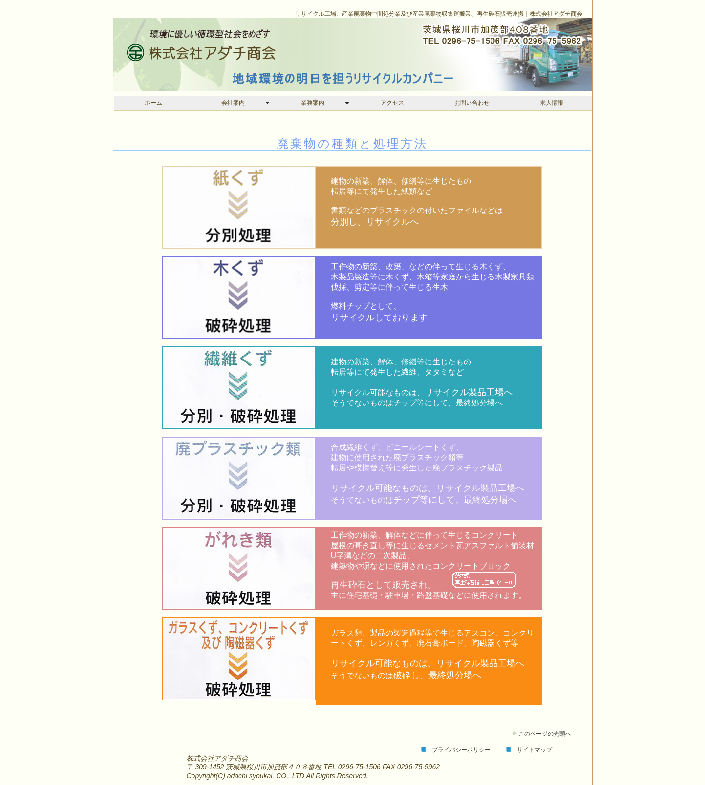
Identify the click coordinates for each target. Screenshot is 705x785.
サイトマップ (534, 749)
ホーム (153, 102)
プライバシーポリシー (461, 749)
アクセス (392, 102)
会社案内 (233, 102)
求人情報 (551, 102)
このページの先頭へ (541, 733)
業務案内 (312, 102)
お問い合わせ (472, 102)
